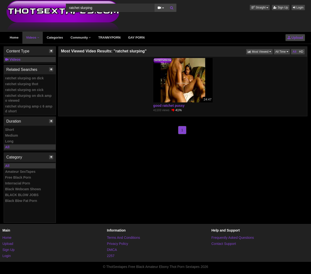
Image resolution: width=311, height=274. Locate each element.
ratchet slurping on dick (24, 78)
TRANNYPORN (109, 37)
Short (9, 130)
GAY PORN (136, 37)
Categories (55, 37)
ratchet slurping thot (21, 84)
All (7, 147)
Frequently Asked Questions (232, 238)
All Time (282, 51)
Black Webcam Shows (23, 189)
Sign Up (280, 7)
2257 (110, 256)
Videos (32, 37)
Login (298, 7)
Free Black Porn (18, 177)
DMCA (112, 250)
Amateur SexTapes (20, 172)
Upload (295, 38)
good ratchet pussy (169, 106)
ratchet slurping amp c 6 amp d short (28, 108)
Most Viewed (260, 51)
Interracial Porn (17, 183)
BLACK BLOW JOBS (22, 195)
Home (14, 37)
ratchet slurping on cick (24, 90)
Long (9, 141)
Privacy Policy (117, 244)
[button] (260, 7)
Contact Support (223, 244)
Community (80, 37)
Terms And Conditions (123, 238)
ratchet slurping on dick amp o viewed (28, 98)
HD (301, 51)
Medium (11, 135)
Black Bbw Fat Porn (21, 201)
